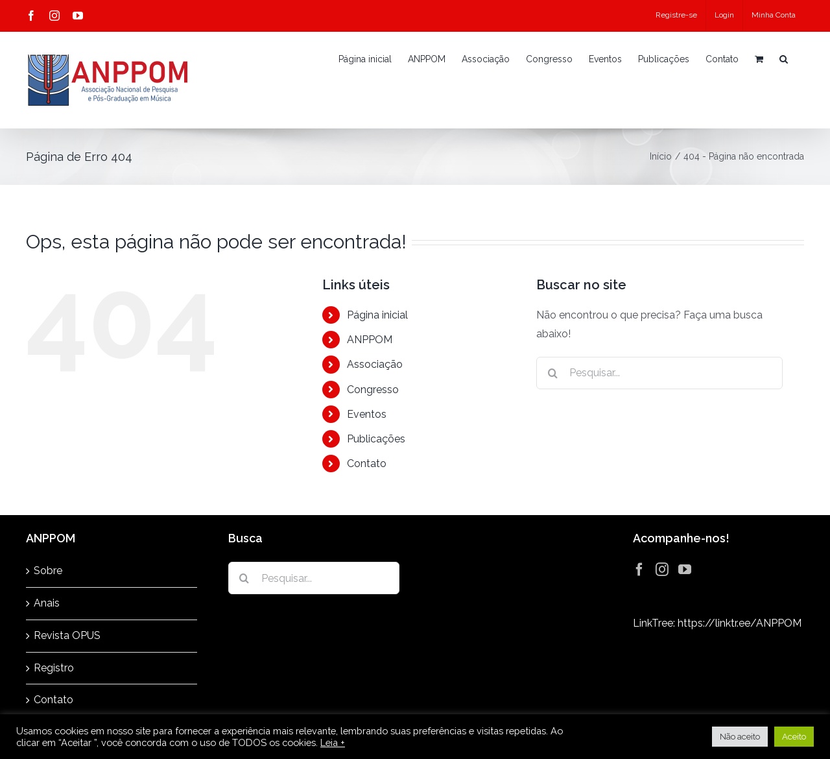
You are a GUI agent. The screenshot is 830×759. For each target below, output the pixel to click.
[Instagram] (662, 569)
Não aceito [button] (740, 736)
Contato (366, 463)
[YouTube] (684, 569)
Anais (47, 603)
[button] (783, 59)
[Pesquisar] (552, 373)
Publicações (376, 439)
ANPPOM (369, 339)
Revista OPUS (67, 635)
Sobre (48, 570)
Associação (375, 364)
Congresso (373, 389)
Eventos (366, 414)
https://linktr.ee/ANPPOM (739, 623)
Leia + (332, 742)
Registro (54, 668)
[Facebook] (639, 569)
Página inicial (377, 315)
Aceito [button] (794, 736)
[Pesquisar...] (659, 373)
